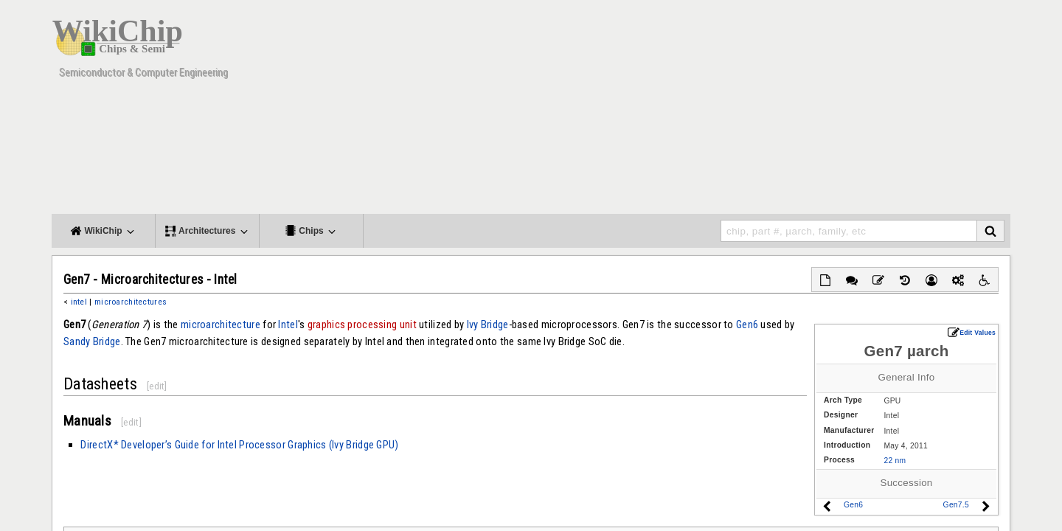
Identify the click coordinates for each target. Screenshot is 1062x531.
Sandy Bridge (92, 341)
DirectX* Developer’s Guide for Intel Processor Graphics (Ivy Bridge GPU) (239, 444)
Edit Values (972, 332)
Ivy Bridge (488, 324)
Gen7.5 (956, 505)
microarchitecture (220, 324)
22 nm (895, 461)
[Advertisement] (741, 110)
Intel (287, 324)
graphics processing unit (362, 324)
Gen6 (853, 505)
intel (79, 301)
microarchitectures (130, 301)
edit (156, 386)
